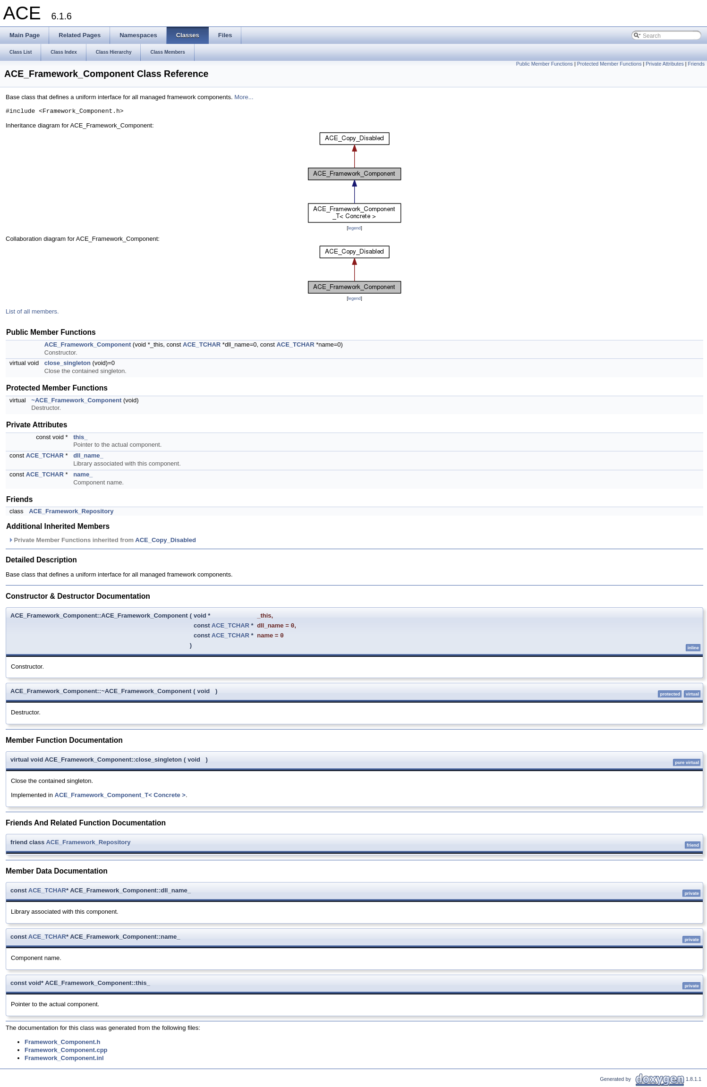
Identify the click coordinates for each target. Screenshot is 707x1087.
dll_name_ (88, 455)
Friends (696, 64)
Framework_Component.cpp (66, 1049)
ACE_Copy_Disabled (165, 540)
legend (354, 228)
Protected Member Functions (609, 64)
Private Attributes (665, 64)
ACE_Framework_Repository (71, 511)
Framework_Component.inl (64, 1058)
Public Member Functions (544, 64)
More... (243, 97)
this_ (80, 437)
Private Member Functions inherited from (102, 540)
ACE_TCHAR (202, 344)
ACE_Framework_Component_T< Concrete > (120, 794)
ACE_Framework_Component (87, 344)
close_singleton (67, 362)
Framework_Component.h (62, 1041)
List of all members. (32, 311)
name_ (83, 474)
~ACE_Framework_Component (76, 400)
